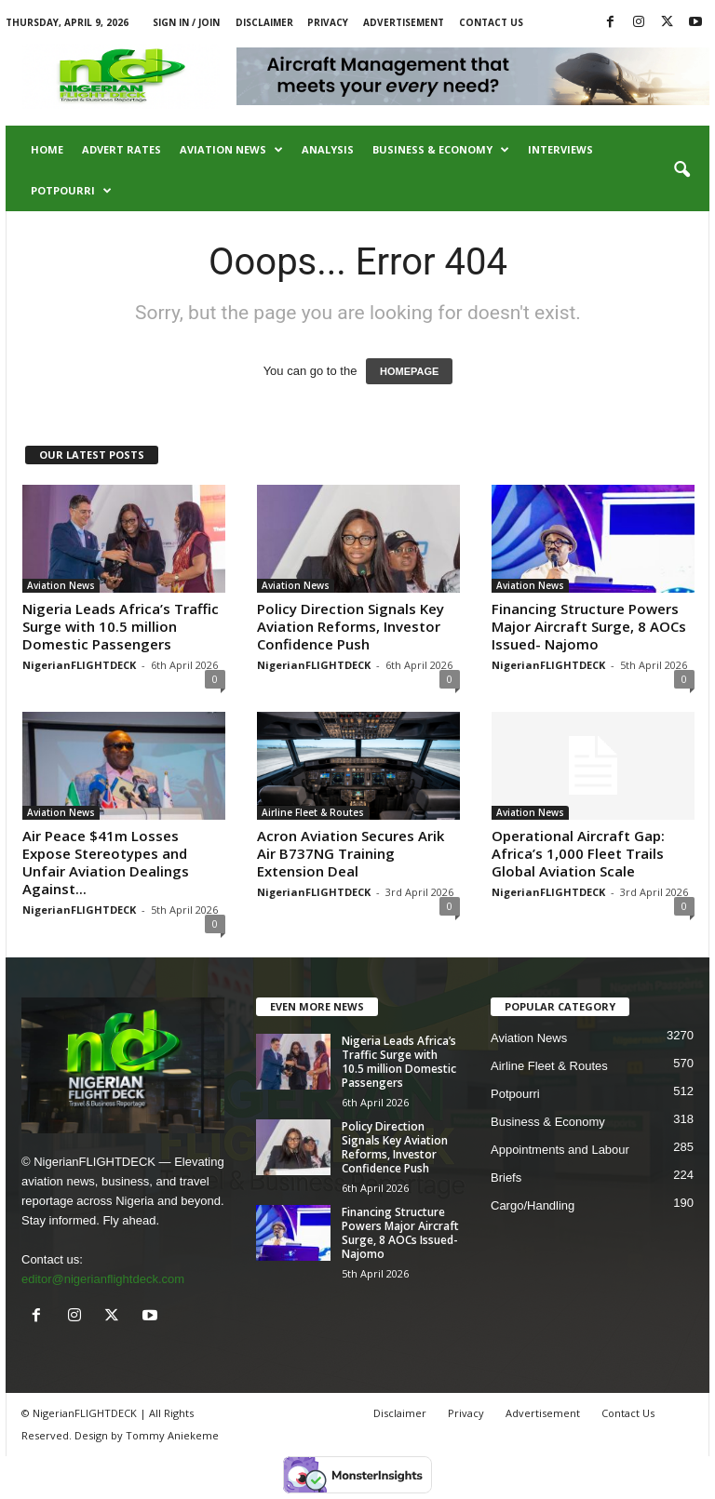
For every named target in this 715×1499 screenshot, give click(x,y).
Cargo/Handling (532, 1205)
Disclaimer (264, 22)
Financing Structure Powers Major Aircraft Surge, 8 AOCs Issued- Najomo (589, 626)
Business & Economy (440, 149)
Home (47, 149)
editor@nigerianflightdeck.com (102, 1279)
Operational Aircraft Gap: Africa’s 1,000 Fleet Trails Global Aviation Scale (578, 853)
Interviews (560, 149)
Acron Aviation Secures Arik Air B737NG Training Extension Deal (350, 853)
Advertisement (403, 22)
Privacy (327, 22)
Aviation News (231, 149)
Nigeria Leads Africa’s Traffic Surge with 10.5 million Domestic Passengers (120, 626)
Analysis (328, 149)
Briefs (506, 1177)
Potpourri (71, 190)
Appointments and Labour (560, 1150)
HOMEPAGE (409, 371)
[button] (681, 170)
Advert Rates (121, 149)
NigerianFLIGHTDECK (79, 665)
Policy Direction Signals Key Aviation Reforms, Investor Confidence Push (350, 626)
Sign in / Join (186, 22)
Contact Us (491, 22)
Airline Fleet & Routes (313, 812)
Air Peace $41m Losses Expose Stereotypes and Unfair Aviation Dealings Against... (105, 862)
